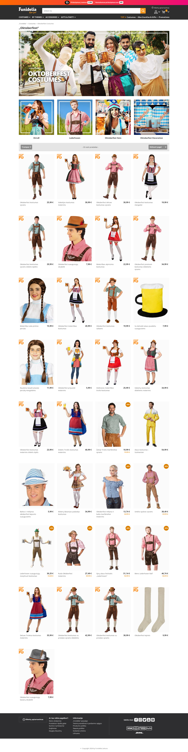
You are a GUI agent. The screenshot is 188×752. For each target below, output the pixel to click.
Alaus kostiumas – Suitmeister (142, 451)
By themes (37, 17)
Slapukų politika (78, 728)
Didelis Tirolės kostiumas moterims (68, 451)
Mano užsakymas (55, 721)
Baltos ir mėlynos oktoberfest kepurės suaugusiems (28, 514)
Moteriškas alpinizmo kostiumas (105, 265)
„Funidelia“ (22, 23)
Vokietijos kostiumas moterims (66, 203)
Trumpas (25, 147)
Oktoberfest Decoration (151, 138)
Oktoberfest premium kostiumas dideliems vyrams (143, 266)
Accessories (51, 17)
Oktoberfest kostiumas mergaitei (144, 203)
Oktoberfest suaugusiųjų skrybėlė (68, 265)
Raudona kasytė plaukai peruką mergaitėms (29, 389)
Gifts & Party (67, 17)
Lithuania (76, 733)
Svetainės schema (79, 731)
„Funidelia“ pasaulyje (80, 721)
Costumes (23, 17)
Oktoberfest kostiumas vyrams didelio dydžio (29, 265)
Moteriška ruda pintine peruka (29, 327)
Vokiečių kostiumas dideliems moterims (143, 389)
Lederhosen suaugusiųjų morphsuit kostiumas (30, 574)
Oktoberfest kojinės (142, 635)
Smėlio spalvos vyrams (144, 512)
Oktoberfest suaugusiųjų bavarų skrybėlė (30, 698)
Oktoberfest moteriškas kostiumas (67, 327)
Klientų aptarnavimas (33, 719)
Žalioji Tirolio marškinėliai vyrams (106, 451)
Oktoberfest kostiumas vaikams (105, 327)
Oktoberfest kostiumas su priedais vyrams (106, 636)
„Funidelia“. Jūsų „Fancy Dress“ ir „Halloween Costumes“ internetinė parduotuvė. (27, 10)
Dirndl (36, 138)
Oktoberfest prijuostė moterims (66, 389)
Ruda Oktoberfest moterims (65, 574)
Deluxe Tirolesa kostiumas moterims (30, 636)
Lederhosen (74, 138)
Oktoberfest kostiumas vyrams (29, 203)
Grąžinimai (52, 728)
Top (122, 17)
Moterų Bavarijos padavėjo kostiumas (69, 513)
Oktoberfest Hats (113, 138)
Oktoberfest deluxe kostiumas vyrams (104, 203)
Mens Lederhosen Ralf (144, 573)
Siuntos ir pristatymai (56, 726)
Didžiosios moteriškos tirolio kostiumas (105, 389)
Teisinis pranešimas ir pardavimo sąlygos (87, 723)
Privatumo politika (79, 726)
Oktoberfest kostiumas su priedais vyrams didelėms (68, 636)
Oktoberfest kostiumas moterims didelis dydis (29, 451)
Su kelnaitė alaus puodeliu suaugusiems (145, 327)
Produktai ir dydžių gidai (57, 723)
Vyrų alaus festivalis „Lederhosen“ (104, 574)
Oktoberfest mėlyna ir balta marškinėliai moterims (105, 514)
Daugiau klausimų (55, 731)
